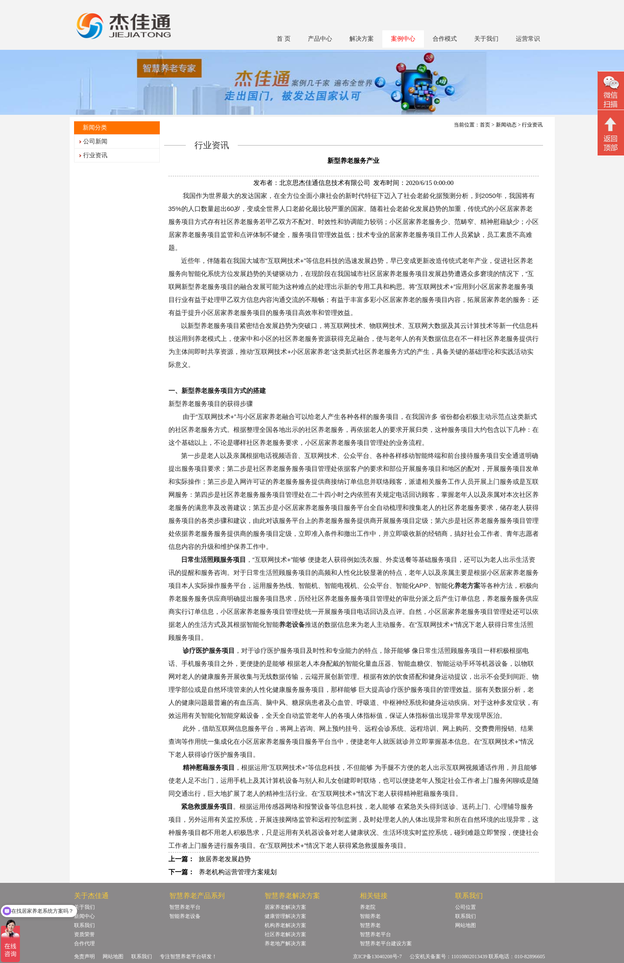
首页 (485, 125)
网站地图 (465, 925)
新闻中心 (84, 916)
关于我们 (486, 39)
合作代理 (84, 943)
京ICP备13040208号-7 (377, 956)
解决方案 (361, 39)
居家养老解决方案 (285, 907)
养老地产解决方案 (285, 943)
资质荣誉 (84, 934)
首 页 (284, 39)
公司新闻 (95, 141)
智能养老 (370, 916)
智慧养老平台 (184, 907)
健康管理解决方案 (285, 916)
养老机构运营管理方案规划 (238, 872)
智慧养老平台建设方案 (386, 943)
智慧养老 (370, 925)
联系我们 (84, 925)
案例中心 (403, 39)
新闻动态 (506, 125)
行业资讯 (95, 155)
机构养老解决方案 (285, 925)
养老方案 (467, 585)
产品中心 (320, 39)
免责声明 (84, 956)
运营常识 (528, 39)
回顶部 (611, 134)
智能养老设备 (184, 916)
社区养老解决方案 (285, 934)
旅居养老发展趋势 (225, 859)
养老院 (367, 907)
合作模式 (445, 39)
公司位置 (465, 907)
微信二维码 (611, 91)
